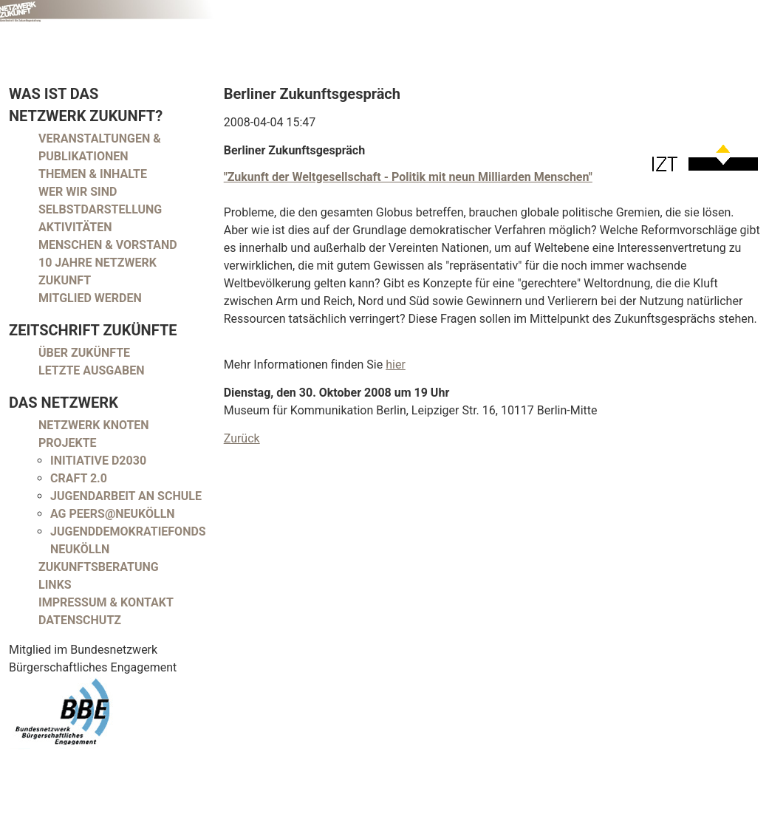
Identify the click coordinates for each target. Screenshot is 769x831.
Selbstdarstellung (100, 209)
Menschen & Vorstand (107, 245)
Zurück (242, 438)
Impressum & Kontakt (106, 602)
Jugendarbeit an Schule (126, 496)
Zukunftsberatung (98, 567)
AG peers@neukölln (112, 514)
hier (396, 365)
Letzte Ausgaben (91, 370)
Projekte (67, 443)
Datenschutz (79, 620)
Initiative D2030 (98, 461)
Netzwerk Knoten (93, 425)
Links (55, 585)
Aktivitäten (75, 227)
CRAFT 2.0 (78, 478)
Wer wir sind (77, 192)
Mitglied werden (90, 298)
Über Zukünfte (84, 353)
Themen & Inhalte (92, 174)
